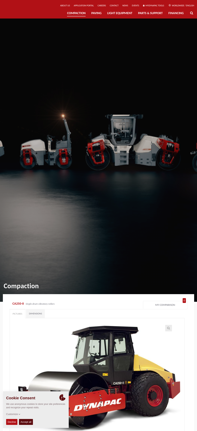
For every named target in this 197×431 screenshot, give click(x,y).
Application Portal (84, 5)
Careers (102, 5)
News (125, 5)
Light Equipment (119, 13)
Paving (96, 13)
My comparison (170, 304)
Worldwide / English (181, 5)
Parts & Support (150, 13)
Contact (114, 5)
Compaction (76, 13)
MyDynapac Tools (153, 5)
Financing (176, 13)
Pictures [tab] (17, 313)
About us (65, 5)
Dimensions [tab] (35, 313)
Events (135, 5)
